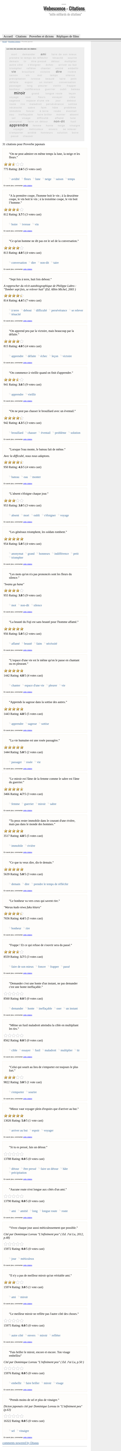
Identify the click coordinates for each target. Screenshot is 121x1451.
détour (55, 61)
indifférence (32, 89)
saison (13, 75)
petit (74, 78)
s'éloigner (34, 65)
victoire (45, 72)
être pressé (38, 61)
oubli (63, 89)
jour (58, 100)
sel (14, 118)
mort (14, 54)
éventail (71, 111)
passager (15, 85)
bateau (75, 89)
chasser (28, 136)
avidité (32, 132)
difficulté (42, 118)
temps (54, 75)
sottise (72, 104)
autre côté (16, 65)
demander (28, 54)
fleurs (42, 97)
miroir (19, 93)
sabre (31, 107)
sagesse (14, 100)
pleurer (43, 85)
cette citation (27, 186)
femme (37, 125)
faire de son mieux (64, 54)
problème (70, 107)
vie (14, 71)
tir (25, 61)
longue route (54, 93)
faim (44, 107)
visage (26, 118)
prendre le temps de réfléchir (28, 58)
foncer (30, 111)
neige (61, 125)
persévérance (55, 104)
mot (39, 75)
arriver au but (67, 65)
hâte (55, 107)
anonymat (15, 121)
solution (62, 132)
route (12, 104)
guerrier (50, 89)
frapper (71, 85)
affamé (59, 118)
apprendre (18, 125)
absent (74, 114)
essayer (57, 97)
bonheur (14, 89)
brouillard (28, 72)
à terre (44, 111)
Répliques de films (67, 36)
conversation (67, 82)
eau (11, 114)
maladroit (36, 104)
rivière (72, 72)
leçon (72, 93)
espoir (29, 82)
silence (70, 75)
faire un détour (38, 121)
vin (28, 75)
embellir (73, 68)
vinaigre (75, 125)
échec (50, 65)
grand (35, 93)
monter (60, 114)
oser (28, 97)
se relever (69, 129)
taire (63, 78)
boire (75, 132)
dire (59, 71)
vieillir (57, 85)
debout (71, 100)
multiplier (71, 61)
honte (49, 125)
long (30, 85)
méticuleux (36, 129)
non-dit (59, 121)
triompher (15, 68)
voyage (14, 97)
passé (15, 136)
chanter (46, 68)
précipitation (17, 78)
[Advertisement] (64, 25)
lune (73, 118)
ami (43, 54)
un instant (46, 82)
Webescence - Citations (64, 8)
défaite (14, 82)
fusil (73, 121)
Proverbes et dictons (41, 36)
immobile (15, 111)
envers (53, 129)
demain (14, 61)
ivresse (36, 78)
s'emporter (16, 132)
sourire (72, 58)
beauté (50, 78)
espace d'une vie (38, 100)
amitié (59, 68)
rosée (57, 111)
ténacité (58, 58)
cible (72, 97)
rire (23, 104)
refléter (31, 68)
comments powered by (20, 1443)
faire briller (44, 114)
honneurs (47, 132)
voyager (18, 129)
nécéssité (15, 107)
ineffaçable (26, 114)
